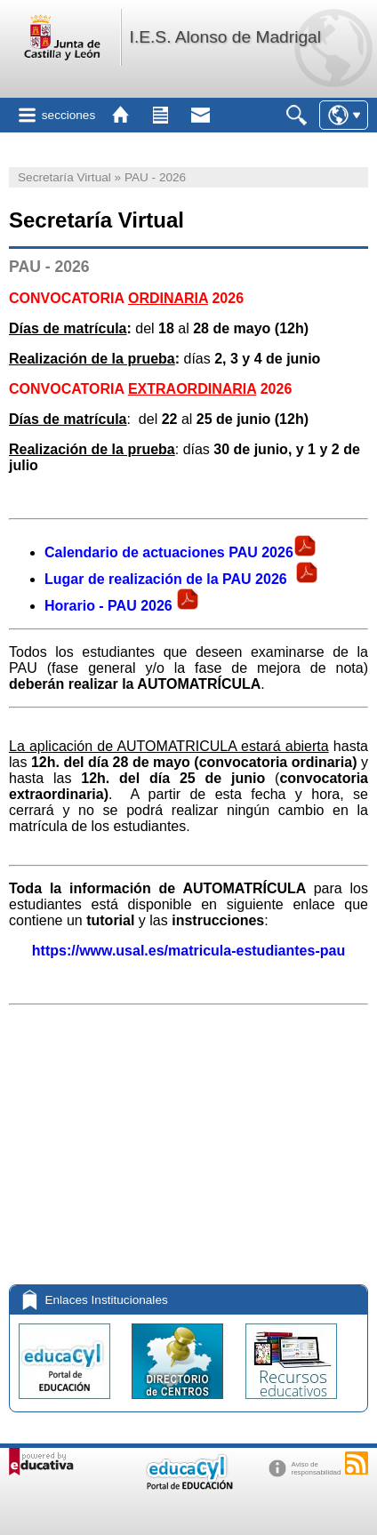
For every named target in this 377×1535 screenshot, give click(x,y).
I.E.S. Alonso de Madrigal (225, 37)
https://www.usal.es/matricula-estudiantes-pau (188, 950)
